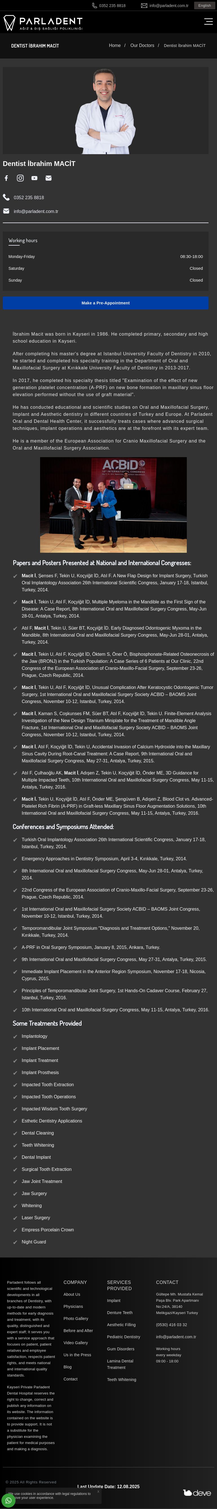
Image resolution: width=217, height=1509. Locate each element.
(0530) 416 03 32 (171, 1325)
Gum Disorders (121, 1349)
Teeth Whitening (121, 1380)
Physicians (73, 1307)
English (204, 5)
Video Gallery (75, 1343)
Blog (67, 1367)
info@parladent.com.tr (169, 5)
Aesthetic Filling (121, 1325)
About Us (71, 1295)
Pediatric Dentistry (123, 1337)
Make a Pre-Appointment (106, 303)
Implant (113, 1301)
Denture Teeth (120, 1313)
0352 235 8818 (112, 5)
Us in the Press (77, 1355)
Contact (70, 1379)
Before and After (78, 1331)
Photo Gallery (75, 1319)
